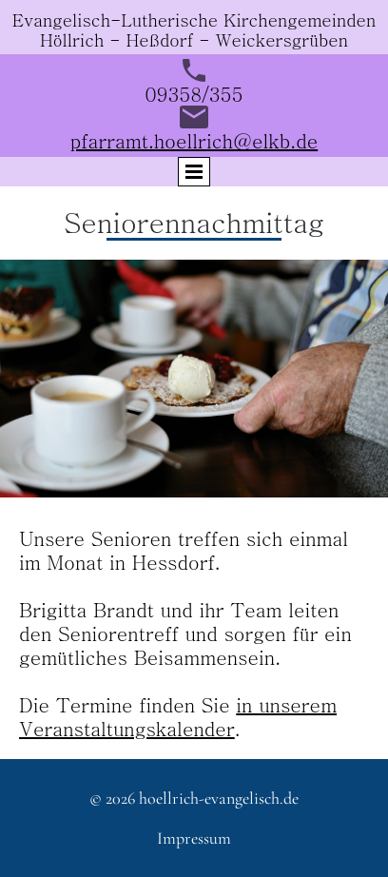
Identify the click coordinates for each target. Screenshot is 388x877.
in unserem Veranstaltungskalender (178, 716)
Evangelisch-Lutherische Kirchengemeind (184, 19)
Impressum (194, 838)
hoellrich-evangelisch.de (219, 798)
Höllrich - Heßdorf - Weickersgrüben (194, 39)
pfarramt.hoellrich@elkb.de (194, 140)
